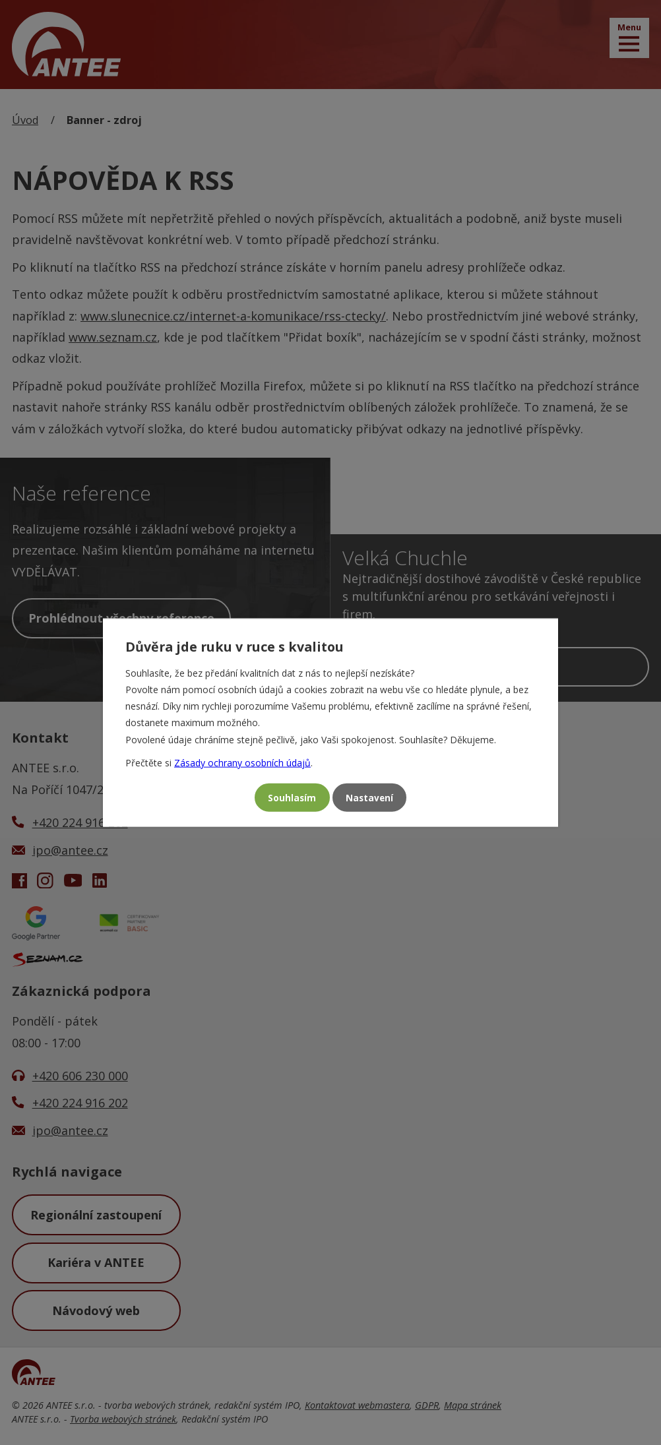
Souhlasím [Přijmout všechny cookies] (289, 797)
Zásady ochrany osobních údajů (242, 760)
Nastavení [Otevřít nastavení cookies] (371, 797)
